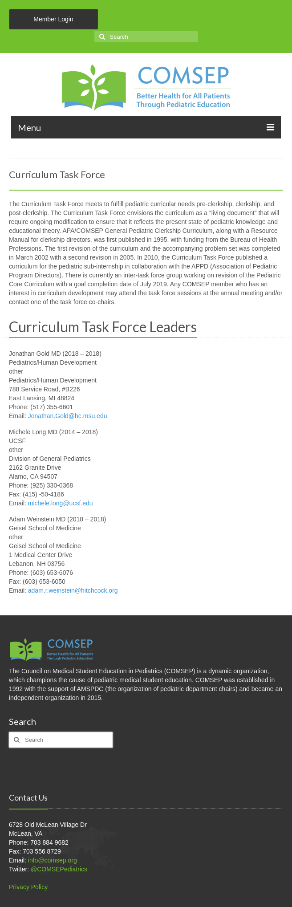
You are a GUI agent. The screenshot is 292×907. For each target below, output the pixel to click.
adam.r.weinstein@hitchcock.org (73, 590)
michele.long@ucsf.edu (60, 503)
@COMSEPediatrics (59, 869)
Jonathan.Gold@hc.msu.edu (67, 415)
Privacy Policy (28, 887)
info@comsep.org (52, 860)
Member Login (53, 19)
